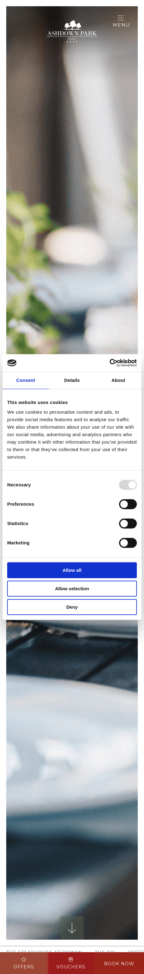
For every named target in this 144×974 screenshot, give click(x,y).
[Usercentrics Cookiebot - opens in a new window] (109, 363)
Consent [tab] (25, 380)
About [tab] (118, 380)
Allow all (72, 570)
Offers (23, 963)
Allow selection (72, 588)
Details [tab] (72, 380)
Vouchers (70, 963)
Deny (72, 607)
